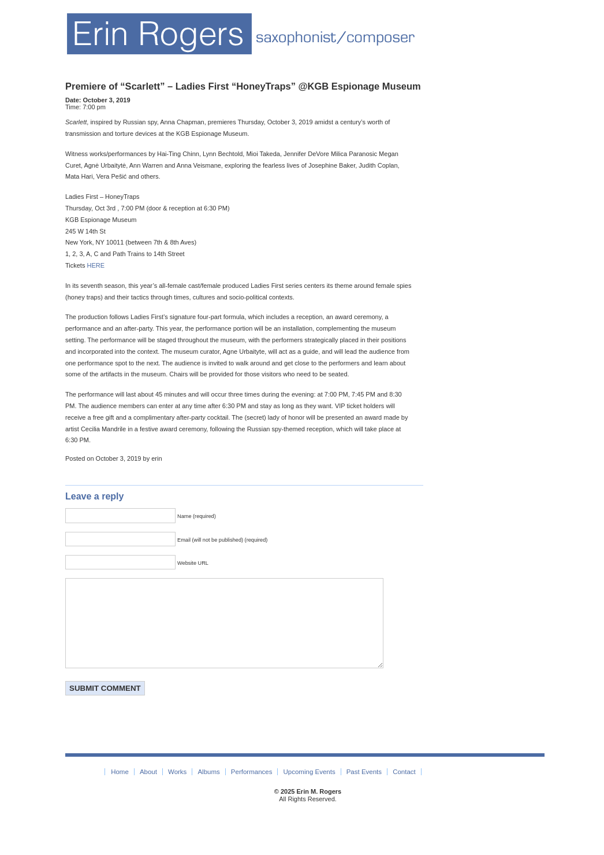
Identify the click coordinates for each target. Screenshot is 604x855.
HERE (96, 265)
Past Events (364, 789)
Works (177, 789)
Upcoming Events (309, 789)
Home (120, 789)
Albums (208, 789)
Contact (404, 789)
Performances (252, 789)
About (148, 789)
